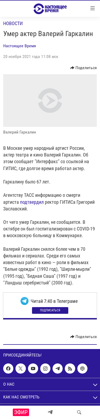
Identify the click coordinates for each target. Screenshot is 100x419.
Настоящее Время (19, 45)
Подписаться (50, 310)
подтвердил (32, 202)
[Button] (83, 68)
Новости (13, 23)
